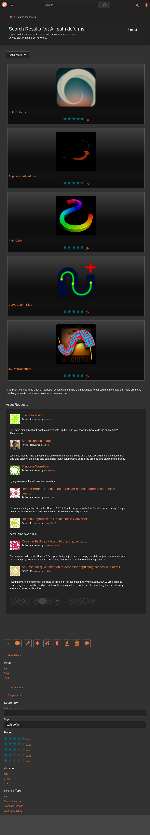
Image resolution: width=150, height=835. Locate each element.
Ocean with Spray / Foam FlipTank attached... (54, 541)
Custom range (14, 687)
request (74, 34)
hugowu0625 (50, 523)
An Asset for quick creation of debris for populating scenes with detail (71, 567)
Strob (46, 445)
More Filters (13, 655)
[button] (13, 5)
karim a (47, 419)
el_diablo (48, 571)
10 (85, 600)
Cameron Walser (52, 545)
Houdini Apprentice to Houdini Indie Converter (54, 519)
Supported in (13, 695)
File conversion (32, 415)
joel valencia (49, 470)
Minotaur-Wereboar (35, 466)
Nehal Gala (49, 497)
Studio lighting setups (37, 440)
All (8, 643)
